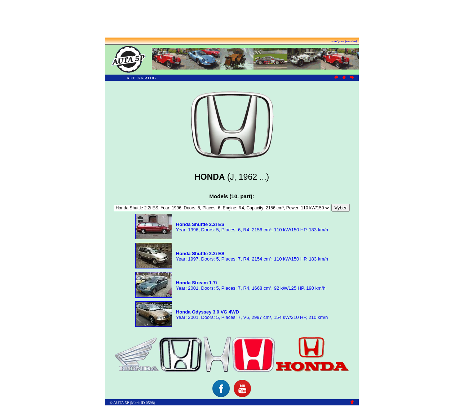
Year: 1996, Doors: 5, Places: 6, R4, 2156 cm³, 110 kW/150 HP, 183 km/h (251, 227)
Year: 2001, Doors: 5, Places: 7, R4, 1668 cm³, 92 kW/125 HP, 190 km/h (250, 285)
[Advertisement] (231, 19)
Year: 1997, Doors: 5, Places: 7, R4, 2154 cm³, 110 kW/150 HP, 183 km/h (251, 256)
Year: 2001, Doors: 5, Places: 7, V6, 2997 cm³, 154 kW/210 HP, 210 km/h (251, 314)
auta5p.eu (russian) (344, 41)
